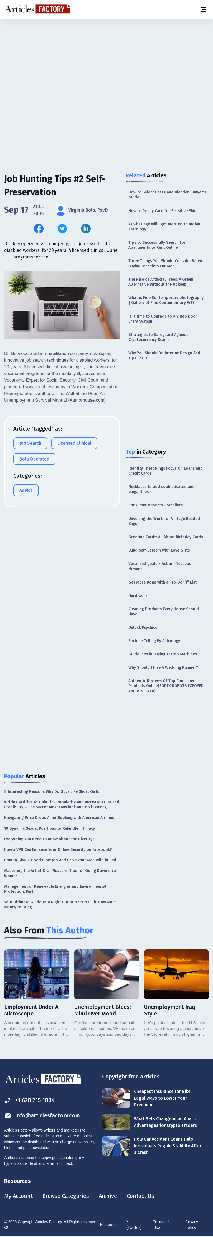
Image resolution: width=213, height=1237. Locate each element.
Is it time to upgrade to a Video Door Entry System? (162, 319)
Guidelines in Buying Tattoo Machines (162, 654)
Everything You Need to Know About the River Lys (49, 839)
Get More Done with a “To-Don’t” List (162, 582)
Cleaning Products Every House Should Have (163, 611)
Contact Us (140, 1196)
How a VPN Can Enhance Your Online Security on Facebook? (58, 849)
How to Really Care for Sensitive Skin (162, 210)
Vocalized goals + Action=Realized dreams (159, 566)
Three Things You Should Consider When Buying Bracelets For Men (165, 263)
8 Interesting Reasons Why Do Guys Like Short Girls (51, 791)
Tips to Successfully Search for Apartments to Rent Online (157, 245)
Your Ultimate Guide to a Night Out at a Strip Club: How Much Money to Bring (60, 904)
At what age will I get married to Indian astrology (164, 227)
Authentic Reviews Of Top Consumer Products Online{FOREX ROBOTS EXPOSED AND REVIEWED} (166, 685)
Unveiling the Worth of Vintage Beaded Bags (164, 521)
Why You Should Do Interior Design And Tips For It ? (164, 355)
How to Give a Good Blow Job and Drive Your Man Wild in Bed (60, 860)
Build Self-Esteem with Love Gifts (159, 550)
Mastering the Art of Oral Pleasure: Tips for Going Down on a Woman (60, 873)
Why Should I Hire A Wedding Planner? (163, 667)
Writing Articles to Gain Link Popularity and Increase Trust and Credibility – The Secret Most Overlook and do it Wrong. (61, 804)
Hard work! (138, 595)
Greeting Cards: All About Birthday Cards (165, 537)
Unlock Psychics (142, 627)
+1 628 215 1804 (29, 1100)
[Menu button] (203, 9)
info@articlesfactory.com (42, 1115)
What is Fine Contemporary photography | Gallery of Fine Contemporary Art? (166, 300)
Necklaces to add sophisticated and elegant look (161, 489)
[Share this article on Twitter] (62, 228)
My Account (18, 1196)
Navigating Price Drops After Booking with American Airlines (59, 817)
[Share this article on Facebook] (39, 228)
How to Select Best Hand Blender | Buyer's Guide (167, 195)
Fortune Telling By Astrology (154, 640)
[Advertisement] (106, 62)
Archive (108, 1196)
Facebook (108, 1224)
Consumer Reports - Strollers (155, 505)
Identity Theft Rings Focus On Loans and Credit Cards (165, 471)
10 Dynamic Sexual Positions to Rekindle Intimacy (49, 828)
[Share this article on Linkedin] (86, 228)
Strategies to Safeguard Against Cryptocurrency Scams (158, 337)
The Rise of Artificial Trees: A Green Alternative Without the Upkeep (160, 282)
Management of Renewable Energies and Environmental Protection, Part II (55, 889)
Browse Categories (65, 1196)
